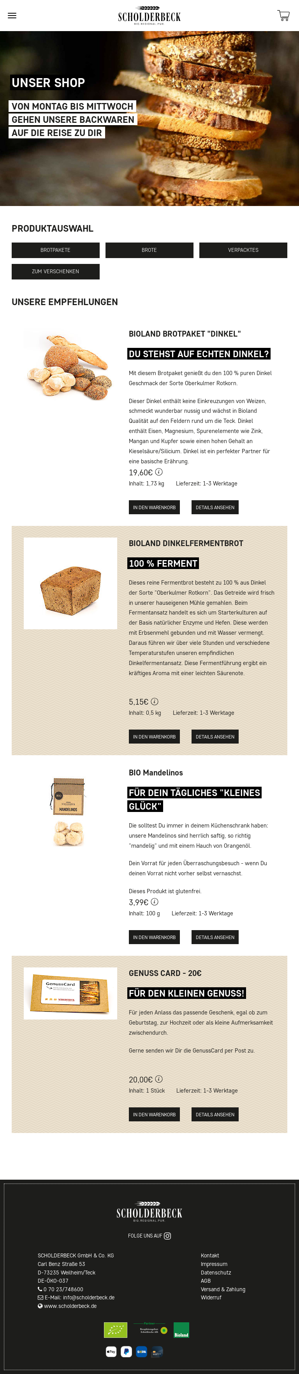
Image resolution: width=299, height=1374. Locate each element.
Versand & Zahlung (223, 1289)
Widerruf (211, 1297)
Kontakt (210, 1255)
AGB (206, 1280)
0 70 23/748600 (63, 1289)
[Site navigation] (12, 15)
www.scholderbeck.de (70, 1305)
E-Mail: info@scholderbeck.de (79, 1297)
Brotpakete (55, 250)
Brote (149, 250)
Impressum (214, 1264)
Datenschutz (216, 1272)
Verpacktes (243, 250)
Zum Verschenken (55, 271)
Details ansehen (215, 507)
